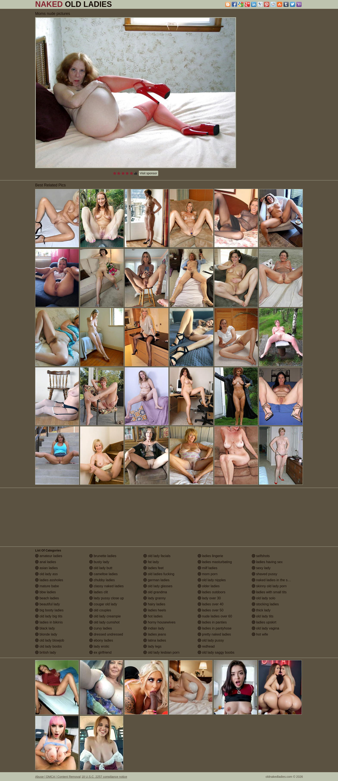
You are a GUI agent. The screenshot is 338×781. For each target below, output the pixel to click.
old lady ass (46, 574)
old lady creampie (105, 616)
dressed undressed (106, 634)
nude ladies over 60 (215, 616)
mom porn (208, 574)
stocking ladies (265, 604)
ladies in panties (212, 622)
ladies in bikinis (49, 622)
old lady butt (100, 568)
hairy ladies (154, 604)
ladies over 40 (211, 604)
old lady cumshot (104, 622)
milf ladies (208, 568)
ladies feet (153, 568)
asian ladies (46, 568)
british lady (45, 652)
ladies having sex (267, 562)
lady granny (154, 598)
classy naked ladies (106, 586)
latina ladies (154, 640)
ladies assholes (49, 580)
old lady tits (262, 616)
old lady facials (156, 556)
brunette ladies (102, 556)
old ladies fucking (158, 574)
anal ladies (45, 562)
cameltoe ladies (103, 574)
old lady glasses (157, 586)
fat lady (151, 562)
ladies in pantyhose (215, 628)
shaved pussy (264, 574)
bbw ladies (45, 592)
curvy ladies (100, 628)
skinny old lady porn (269, 586)
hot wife (260, 634)
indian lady (153, 628)
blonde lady (46, 634)
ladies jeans (154, 634)
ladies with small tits (269, 592)
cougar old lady (103, 604)
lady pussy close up (106, 598)
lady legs (152, 646)
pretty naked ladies (214, 634)
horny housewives (159, 622)
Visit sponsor (148, 173)
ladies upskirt (264, 622)
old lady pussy (211, 640)
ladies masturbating (215, 562)
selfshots (261, 556)
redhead (206, 646)
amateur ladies (48, 556)
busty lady (99, 562)
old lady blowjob (49, 640)
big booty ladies (49, 610)
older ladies (209, 586)
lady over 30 (209, 598)
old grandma (155, 592)
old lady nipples (212, 580)
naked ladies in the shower (274, 580)
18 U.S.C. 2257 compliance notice (104, 776)
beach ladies (47, 598)
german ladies (156, 580)
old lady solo (263, 598)
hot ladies (153, 616)
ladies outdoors (211, 592)
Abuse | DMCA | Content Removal (58, 776)
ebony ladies (101, 640)
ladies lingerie (210, 556)
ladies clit (98, 592)
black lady (45, 628)
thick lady (261, 610)
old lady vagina (265, 628)
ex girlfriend (100, 652)
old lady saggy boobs (216, 652)
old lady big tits (48, 616)
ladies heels (154, 610)
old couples (100, 610)
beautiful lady (47, 604)
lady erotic (99, 646)
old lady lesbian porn (161, 652)
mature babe (47, 586)
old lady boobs (48, 646)
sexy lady (261, 568)
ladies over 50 (211, 610)
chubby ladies (102, 580)
